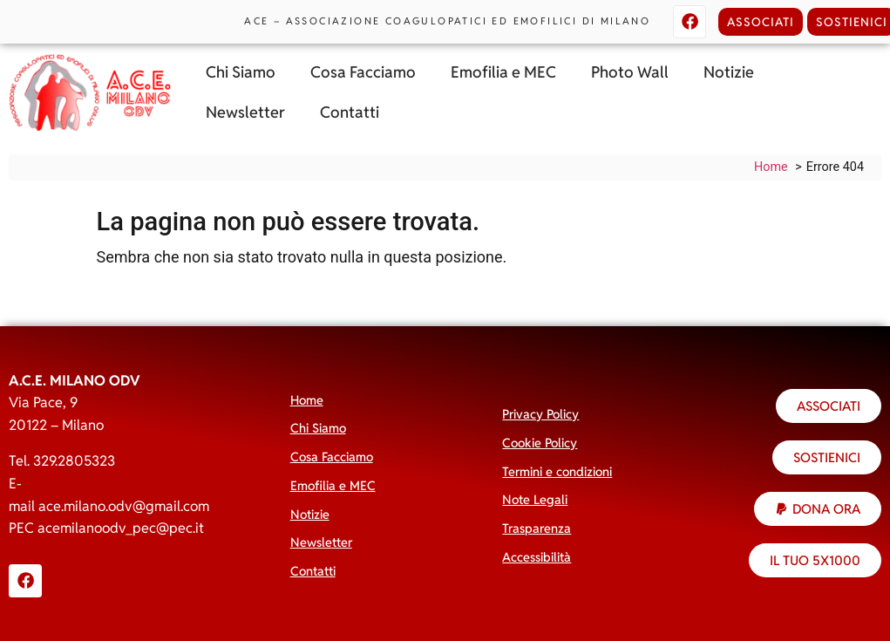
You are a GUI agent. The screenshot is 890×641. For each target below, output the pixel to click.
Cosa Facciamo (363, 72)
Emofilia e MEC (503, 72)
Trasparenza (536, 528)
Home (306, 400)
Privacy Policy (540, 414)
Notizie (728, 72)
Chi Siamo (240, 72)
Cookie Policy (539, 442)
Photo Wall (630, 72)
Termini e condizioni (557, 471)
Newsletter (245, 112)
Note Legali (534, 499)
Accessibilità (536, 557)
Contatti (349, 112)
